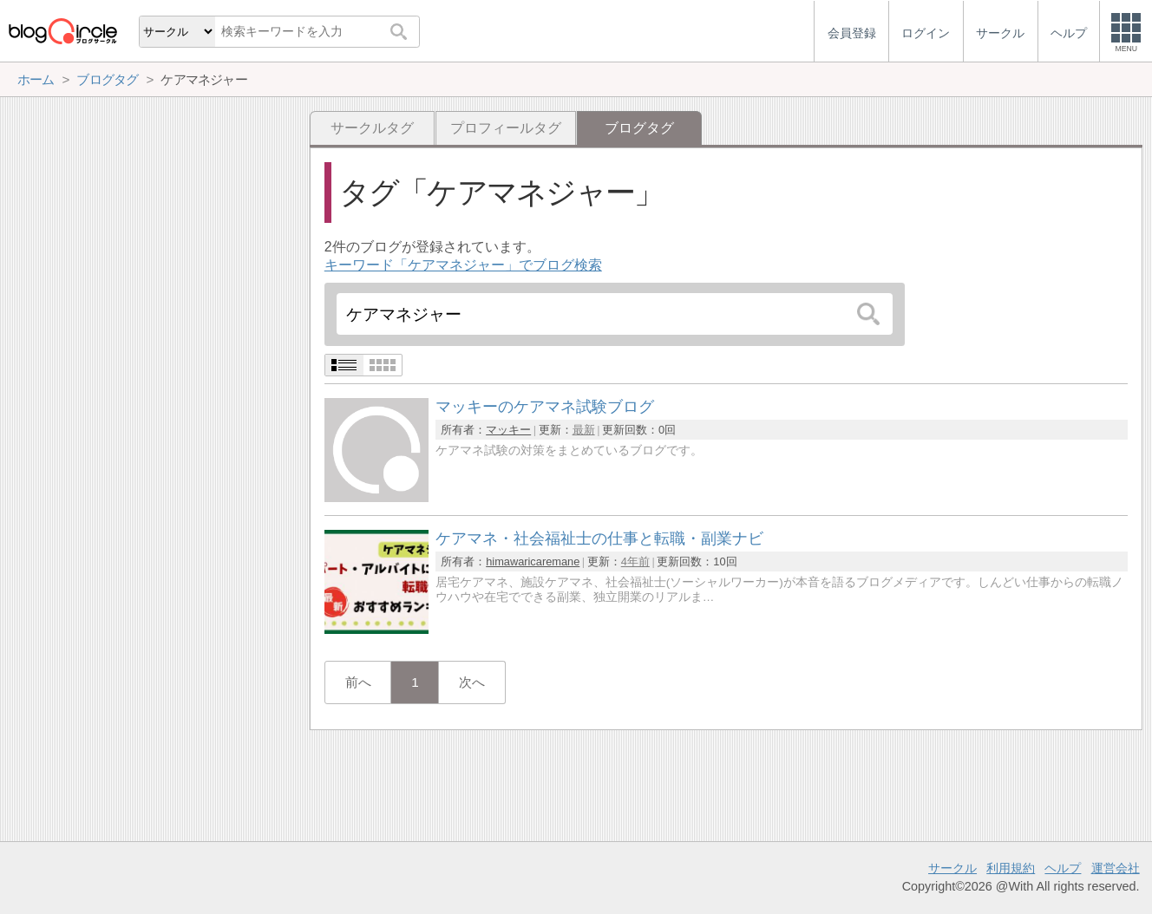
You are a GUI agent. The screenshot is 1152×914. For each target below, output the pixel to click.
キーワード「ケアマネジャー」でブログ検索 (463, 265)
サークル (952, 868)
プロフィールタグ (505, 128)
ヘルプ (1062, 868)
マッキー (508, 429)
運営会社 (1115, 868)
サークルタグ (372, 128)
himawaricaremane (532, 561)
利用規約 (1010, 868)
